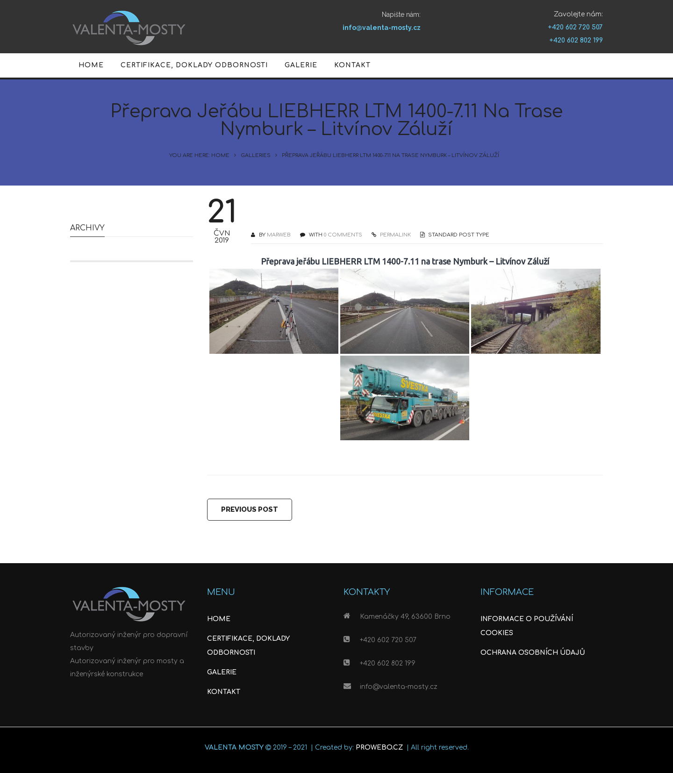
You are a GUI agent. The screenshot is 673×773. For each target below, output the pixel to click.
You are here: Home (199, 155)
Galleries (256, 155)
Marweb (279, 235)
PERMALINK (395, 235)
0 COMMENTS (343, 235)
